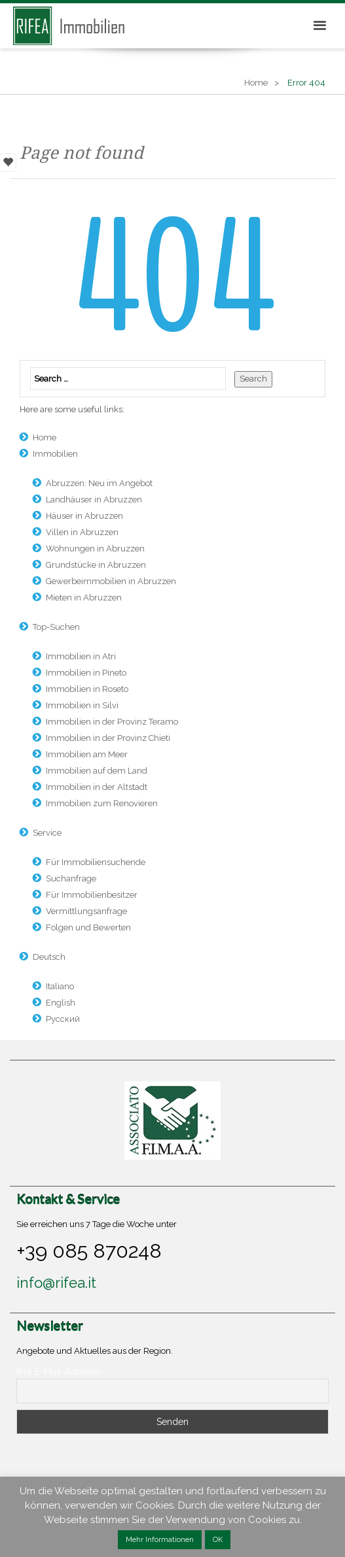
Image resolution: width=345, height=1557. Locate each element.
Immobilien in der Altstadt (96, 787)
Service (47, 833)
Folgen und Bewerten (88, 927)
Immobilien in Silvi (82, 705)
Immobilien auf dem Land (96, 771)
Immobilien (55, 454)
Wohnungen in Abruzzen (95, 548)
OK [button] (218, 1539)
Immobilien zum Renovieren (102, 803)
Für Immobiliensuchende (95, 862)
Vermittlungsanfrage (86, 911)
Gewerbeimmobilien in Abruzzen (111, 581)
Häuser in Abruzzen (84, 516)
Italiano (60, 986)
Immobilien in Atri (81, 656)
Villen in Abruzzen (82, 532)
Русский (63, 1019)
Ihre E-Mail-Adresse (58, 1371)
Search (253, 379)
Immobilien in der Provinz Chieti (108, 738)
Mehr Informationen (160, 1539)
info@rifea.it (56, 1282)
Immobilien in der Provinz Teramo (112, 722)
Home (256, 83)
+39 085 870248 (89, 1250)
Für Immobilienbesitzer (91, 895)
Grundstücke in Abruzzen (96, 565)
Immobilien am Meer (87, 754)
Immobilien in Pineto (86, 673)
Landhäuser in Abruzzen (94, 499)
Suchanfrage (71, 878)
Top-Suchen (56, 627)
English (60, 1003)
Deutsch (49, 957)
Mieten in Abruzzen (84, 597)
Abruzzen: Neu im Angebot (99, 483)
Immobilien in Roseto (87, 689)
